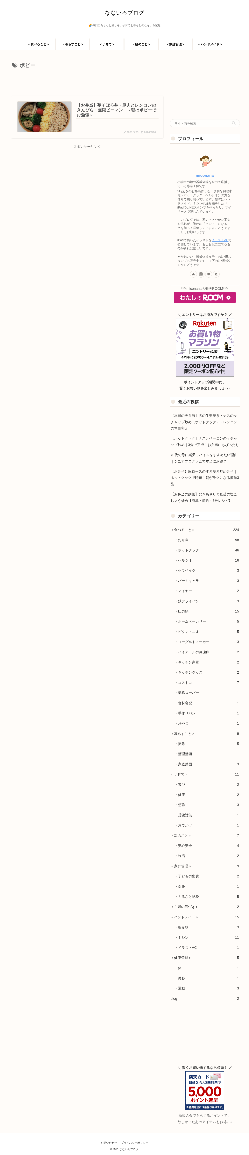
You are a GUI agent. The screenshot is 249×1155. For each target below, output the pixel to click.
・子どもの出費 (206, 876)
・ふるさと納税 (206, 897)
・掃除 (206, 744)
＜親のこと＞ (205, 836)
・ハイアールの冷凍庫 (206, 652)
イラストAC (220, 240)
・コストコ (206, 683)
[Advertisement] (87, 81)
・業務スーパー (206, 693)
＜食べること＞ (205, 530)
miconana (205, 175)
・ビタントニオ (206, 632)
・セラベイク (206, 570)
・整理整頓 (206, 754)
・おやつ (206, 723)
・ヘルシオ (206, 560)
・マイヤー (206, 591)
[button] (233, 123)
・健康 (206, 795)
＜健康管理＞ (205, 958)
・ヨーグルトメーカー (206, 642)
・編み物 (206, 927)
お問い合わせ (109, 1142)
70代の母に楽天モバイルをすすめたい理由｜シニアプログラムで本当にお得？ (204, 458)
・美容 (206, 978)
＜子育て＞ (205, 774)
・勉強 (206, 805)
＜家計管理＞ (205, 866)
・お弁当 (206, 540)
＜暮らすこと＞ (205, 734)
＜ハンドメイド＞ (205, 917)
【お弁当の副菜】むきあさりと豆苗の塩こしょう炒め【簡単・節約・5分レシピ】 (204, 497)
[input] (205, 123)
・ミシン (206, 937)
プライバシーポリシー (134, 1142)
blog (205, 999)
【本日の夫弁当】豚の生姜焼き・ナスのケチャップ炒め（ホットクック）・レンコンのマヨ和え (204, 422)
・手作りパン (206, 713)
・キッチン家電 (206, 662)
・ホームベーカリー (206, 621)
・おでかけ (206, 825)
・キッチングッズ (206, 672)
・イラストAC (206, 948)
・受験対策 (206, 815)
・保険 (206, 886)
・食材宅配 (206, 703)
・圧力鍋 (206, 611)
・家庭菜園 (206, 764)
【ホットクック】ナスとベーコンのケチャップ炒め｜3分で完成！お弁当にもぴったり (205, 441)
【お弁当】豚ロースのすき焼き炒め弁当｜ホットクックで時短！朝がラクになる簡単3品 (205, 478)
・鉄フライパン (206, 601)
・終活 (206, 856)
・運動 (206, 988)
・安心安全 (206, 846)
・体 (206, 968)
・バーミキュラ (206, 581)
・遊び (206, 785)
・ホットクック (206, 550)
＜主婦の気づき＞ (205, 907)
